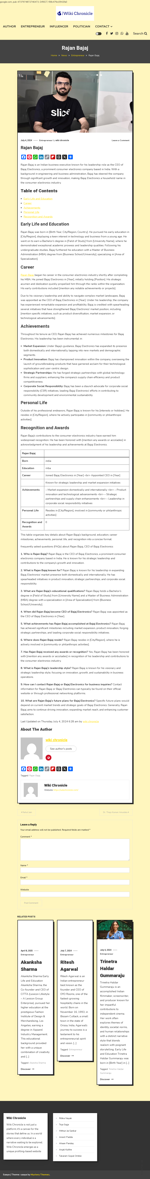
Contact (102, 26)
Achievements (32, 208)
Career (28, 203)
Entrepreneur (33, 26)
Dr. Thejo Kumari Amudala (115, 812)
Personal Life (31, 212)
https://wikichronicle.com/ (65, 790)
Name (24, 865)
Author (9, 26)
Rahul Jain (27, 812)
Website (24, 889)
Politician (81, 26)
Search (140, 33)
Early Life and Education (38, 198)
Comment (26, 836)
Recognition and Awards (38, 216)
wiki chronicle (62, 140)
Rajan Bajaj (28, 275)
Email (23, 877)
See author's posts (61, 748)
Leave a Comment (120, 140)
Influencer (59, 26)
